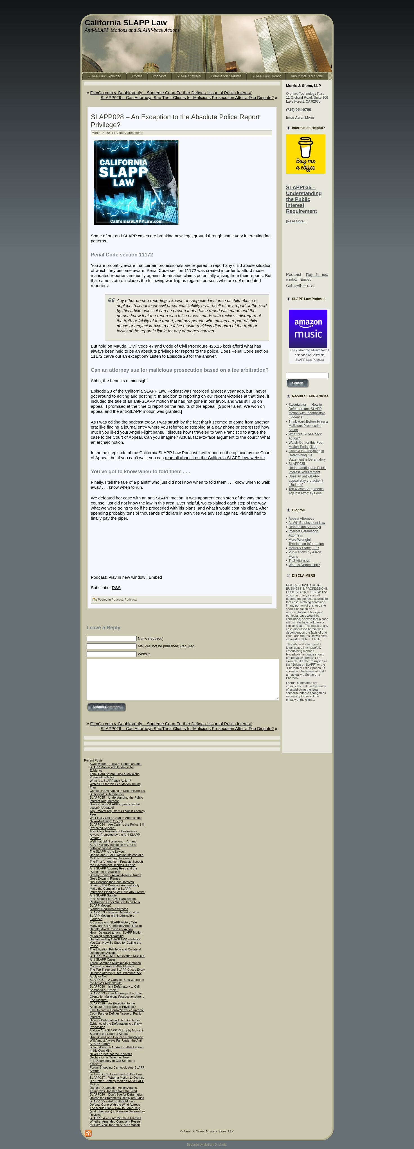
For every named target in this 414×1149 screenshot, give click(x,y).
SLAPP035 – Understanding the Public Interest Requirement (304, 199)
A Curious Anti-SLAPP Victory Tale (113, 922)
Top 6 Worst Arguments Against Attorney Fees (306, 491)
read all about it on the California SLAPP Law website (215, 457)
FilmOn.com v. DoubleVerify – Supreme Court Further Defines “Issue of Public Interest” (171, 92)
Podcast (117, 599)
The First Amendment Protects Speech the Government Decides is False (116, 863)
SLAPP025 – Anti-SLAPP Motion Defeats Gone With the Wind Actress (115, 1103)
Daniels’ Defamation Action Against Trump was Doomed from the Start (114, 1089)
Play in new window (127, 577)
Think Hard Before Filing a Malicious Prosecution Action (308, 426)
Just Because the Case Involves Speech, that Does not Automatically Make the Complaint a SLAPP (115, 885)
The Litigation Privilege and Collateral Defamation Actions (115, 951)
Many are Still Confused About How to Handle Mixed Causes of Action (116, 927)
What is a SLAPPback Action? (110, 780)
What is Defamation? (304, 565)
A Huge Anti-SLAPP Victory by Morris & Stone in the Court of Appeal (117, 1032)
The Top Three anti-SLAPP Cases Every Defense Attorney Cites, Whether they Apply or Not (117, 973)
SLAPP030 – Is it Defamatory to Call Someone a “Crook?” (115, 988)
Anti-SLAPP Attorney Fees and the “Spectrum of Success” (113, 870)
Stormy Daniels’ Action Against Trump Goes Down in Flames (115, 876)
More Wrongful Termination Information (306, 542)
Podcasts (131, 599)
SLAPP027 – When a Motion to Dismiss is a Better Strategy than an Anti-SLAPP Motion (117, 1081)
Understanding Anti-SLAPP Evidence (115, 939)
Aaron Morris (134, 132)
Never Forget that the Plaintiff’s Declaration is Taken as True (111, 1055)
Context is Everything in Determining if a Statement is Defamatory (307, 455)
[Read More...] (296, 221)
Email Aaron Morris (300, 118)
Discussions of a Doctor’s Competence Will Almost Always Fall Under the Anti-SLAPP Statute (116, 1040)
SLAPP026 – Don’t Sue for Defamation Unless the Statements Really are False (117, 1096)
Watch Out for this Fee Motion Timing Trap (305, 445)
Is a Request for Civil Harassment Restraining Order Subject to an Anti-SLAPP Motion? (115, 902)
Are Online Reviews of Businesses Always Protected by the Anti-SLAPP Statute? (115, 835)
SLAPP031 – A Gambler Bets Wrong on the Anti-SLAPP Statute (117, 981)
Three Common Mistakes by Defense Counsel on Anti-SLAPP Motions (115, 964)
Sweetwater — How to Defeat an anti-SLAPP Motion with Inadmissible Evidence (307, 411)
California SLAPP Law (126, 22)
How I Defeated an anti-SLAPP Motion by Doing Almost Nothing (116, 934)
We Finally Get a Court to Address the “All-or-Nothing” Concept (115, 819)
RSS (116, 587)
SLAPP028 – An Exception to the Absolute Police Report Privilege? (113, 1005)
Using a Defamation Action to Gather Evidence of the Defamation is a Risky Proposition (116, 1024)
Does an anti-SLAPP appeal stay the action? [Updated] (306, 480)
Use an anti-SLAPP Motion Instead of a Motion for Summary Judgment (116, 856)
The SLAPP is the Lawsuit (107, 851)
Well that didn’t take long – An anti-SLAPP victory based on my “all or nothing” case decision (113, 845)
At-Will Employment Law (307, 523)
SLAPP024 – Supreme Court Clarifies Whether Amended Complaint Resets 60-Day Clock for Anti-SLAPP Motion (115, 1121)
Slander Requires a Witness (109, 909)
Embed (155, 577)
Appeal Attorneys (301, 519)
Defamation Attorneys (305, 527)
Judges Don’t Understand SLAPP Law (116, 1074)
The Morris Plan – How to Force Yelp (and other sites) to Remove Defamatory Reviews (117, 1111)
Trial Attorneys (299, 561)
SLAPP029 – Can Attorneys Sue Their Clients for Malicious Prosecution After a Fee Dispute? (187, 97)
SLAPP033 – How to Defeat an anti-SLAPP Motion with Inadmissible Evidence (114, 916)
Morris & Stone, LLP (304, 548)
